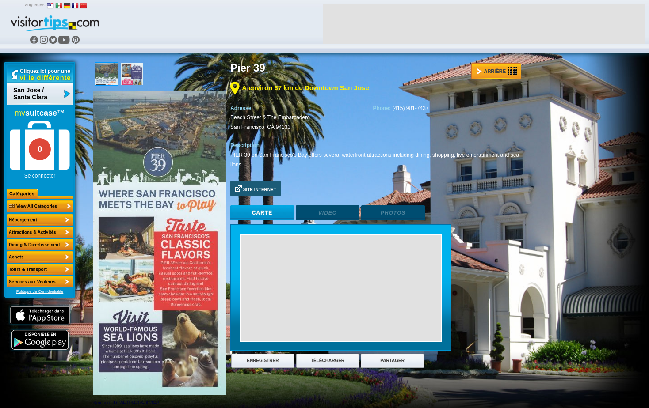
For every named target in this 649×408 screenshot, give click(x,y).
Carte (262, 213)
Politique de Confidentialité (40, 291)
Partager (392, 360)
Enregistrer (263, 360)
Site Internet (255, 188)
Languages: (34, 4)
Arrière (497, 71)
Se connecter (40, 176)
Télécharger (327, 360)
